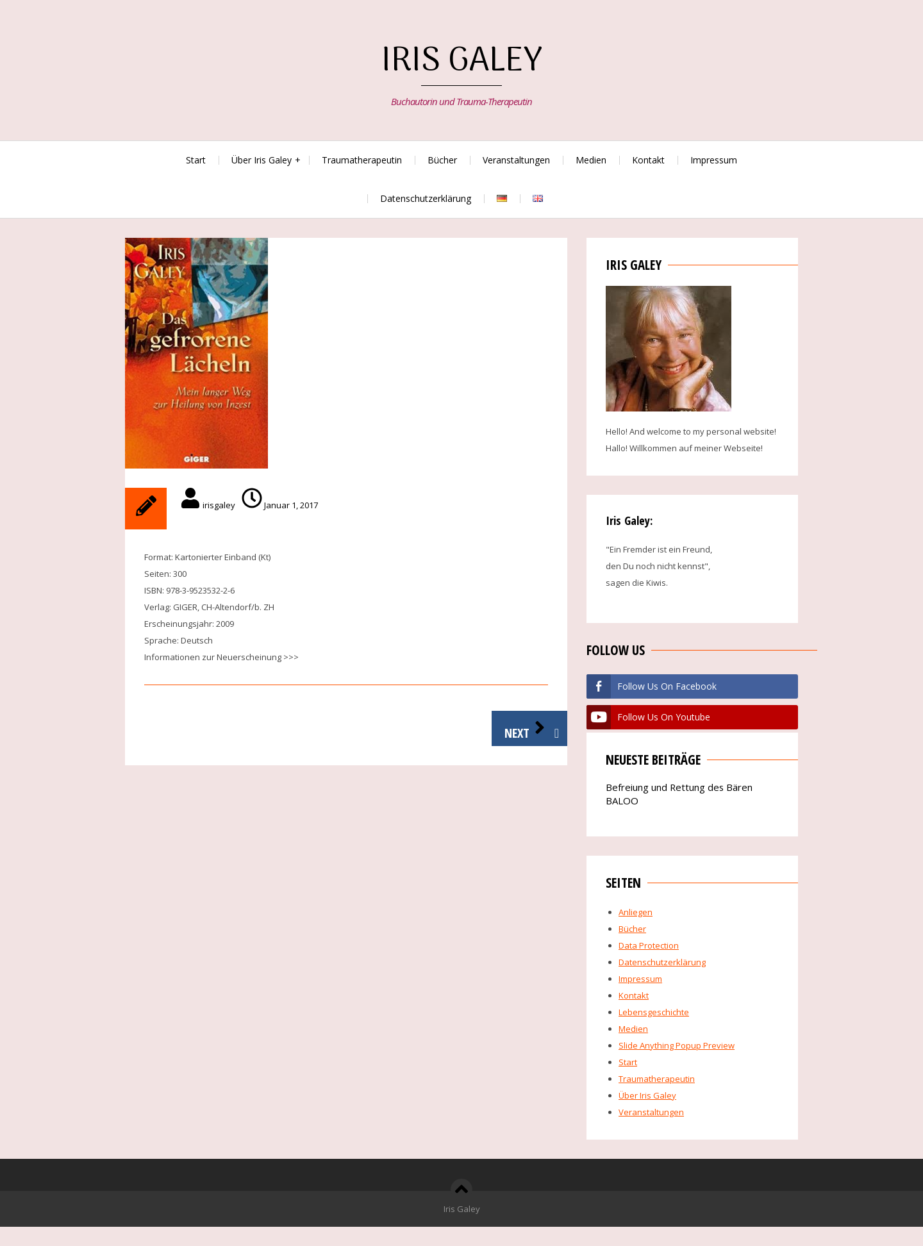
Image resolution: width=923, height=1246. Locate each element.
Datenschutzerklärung (425, 198)
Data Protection (649, 945)
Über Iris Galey (261, 160)
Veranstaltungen (516, 160)
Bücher (442, 160)
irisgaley (219, 505)
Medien (591, 160)
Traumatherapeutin (362, 160)
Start (196, 160)
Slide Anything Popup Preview (677, 1045)
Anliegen (636, 912)
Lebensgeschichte (654, 1012)
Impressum (713, 160)
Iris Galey (461, 62)
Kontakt (648, 160)
